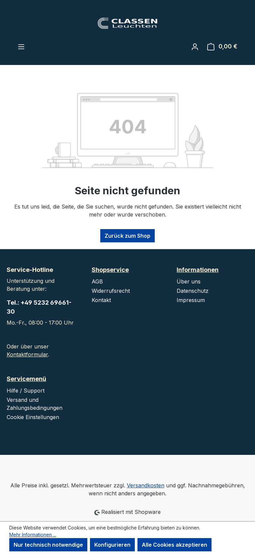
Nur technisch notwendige (48, 544)
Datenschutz (193, 290)
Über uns (189, 281)
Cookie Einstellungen (33, 417)
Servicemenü (26, 378)
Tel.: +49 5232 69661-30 (39, 307)
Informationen (197, 269)
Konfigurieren (112, 544)
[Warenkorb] (222, 46)
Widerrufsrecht (111, 290)
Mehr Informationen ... (32, 534)
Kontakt (101, 300)
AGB (97, 281)
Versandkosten (145, 485)
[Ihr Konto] (195, 46)
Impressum (191, 300)
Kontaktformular (27, 354)
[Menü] (21, 46)
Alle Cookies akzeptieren (174, 544)
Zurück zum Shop (127, 235)
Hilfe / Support (25, 390)
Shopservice (110, 269)
